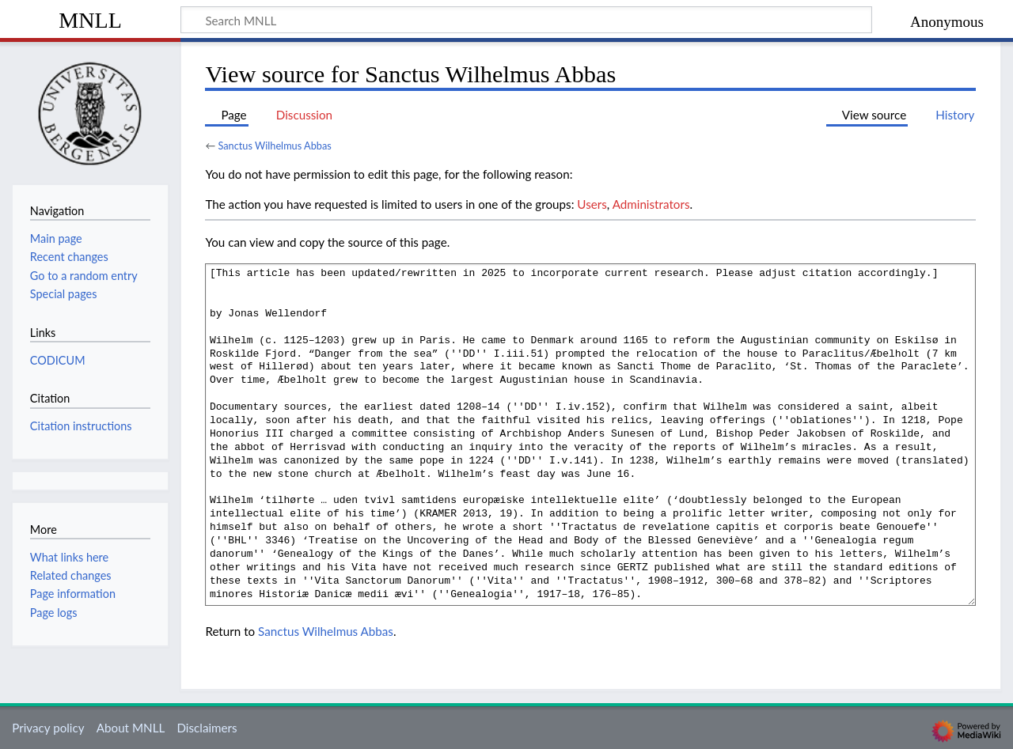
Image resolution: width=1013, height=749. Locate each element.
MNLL (90, 20)
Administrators (651, 204)
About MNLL (131, 728)
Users (591, 204)
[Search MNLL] (526, 19)
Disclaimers (206, 728)
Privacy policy (48, 728)
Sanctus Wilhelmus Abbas (274, 145)
